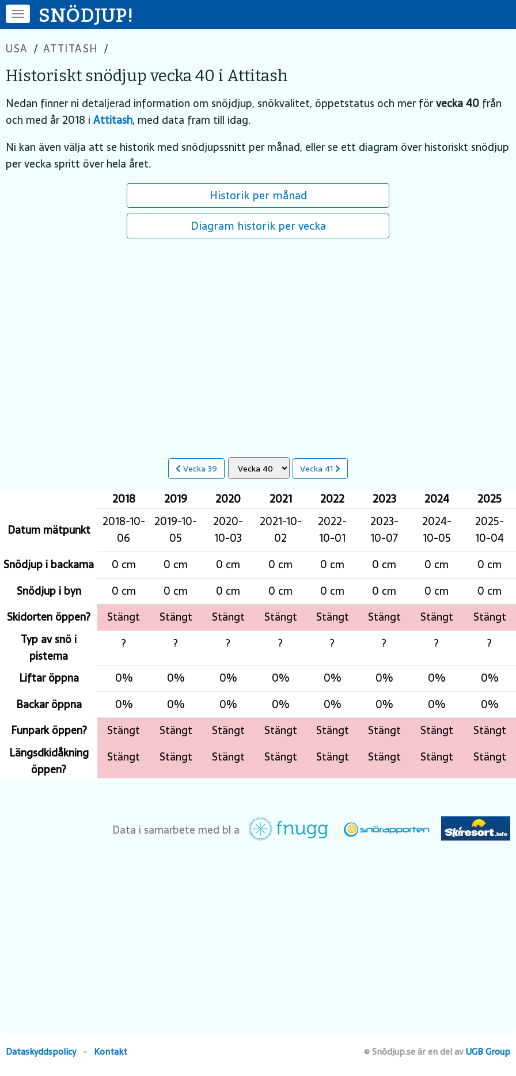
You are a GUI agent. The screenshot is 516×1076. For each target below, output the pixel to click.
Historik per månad (258, 195)
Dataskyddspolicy (41, 1051)
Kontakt (110, 1051)
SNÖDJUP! (86, 15)
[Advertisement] (258, 342)
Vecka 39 (196, 468)
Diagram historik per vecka (258, 225)
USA (17, 48)
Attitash (70, 48)
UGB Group (488, 1051)
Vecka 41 (320, 468)
